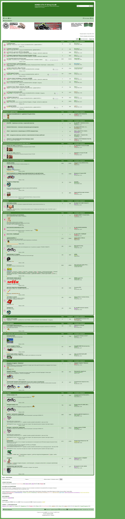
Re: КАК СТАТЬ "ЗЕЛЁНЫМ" (80, 233)
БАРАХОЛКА (10, 440)
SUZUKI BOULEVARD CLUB (26, 209)
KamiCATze (76, 131)
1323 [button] (90, 39)
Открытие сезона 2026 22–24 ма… (81, 162)
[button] (77, 39)
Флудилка (40, 82)
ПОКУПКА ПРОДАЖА (27, 53)
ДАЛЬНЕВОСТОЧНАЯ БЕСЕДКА (44, 272)
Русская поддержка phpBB (48, 513)
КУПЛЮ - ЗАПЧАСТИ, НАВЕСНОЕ (40, 79)
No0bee (8, 79)
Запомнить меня (55, 479)
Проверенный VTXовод (7, 493)
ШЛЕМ (75, 254)
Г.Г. (36, 483)
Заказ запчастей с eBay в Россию (16, 68)
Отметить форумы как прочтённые (87, 36)
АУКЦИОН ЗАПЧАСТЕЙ (40, 463)
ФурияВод (29, 492)
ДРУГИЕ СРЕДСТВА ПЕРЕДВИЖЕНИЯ (16, 287)
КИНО (35, 271)
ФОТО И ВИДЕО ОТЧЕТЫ (13, 346)
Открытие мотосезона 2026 (15, 92)
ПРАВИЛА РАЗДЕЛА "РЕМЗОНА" (15, 363)
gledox (75, 308)
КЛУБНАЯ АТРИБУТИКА (13, 182)
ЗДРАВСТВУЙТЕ (12, 106)
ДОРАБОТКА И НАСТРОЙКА (23, 319)
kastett (75, 255)
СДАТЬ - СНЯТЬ (53, 454)
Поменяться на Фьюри (79, 325)
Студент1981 (9, 93)
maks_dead (76, 415)
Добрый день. (11, 43)
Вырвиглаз (23, 506)
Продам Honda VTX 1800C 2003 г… (81, 404)
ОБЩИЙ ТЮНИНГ (11, 371)
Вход (3, 477)
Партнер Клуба (55, 492)
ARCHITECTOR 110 (16, 293)
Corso (75, 73)
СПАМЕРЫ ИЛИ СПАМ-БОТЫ (80, 113)
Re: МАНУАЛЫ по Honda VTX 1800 (81, 145)
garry (75, 174)
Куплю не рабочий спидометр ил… (81, 414)
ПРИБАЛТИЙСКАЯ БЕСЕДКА (23, 273)
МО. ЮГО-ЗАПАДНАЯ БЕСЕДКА (18, 272)
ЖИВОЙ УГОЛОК (16, 284)
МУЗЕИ (39, 271)
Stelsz (8, 53)
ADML (13, 168)
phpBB (45, 512)
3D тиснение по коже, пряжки (80, 466)
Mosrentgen (76, 63)
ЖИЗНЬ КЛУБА (50, 64)
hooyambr (9, 59)
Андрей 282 (76, 58)
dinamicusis (9, 69)
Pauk (75, 86)
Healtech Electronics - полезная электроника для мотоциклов (23, 127)
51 (57, 60)
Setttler (8, 87)
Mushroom (76, 182)
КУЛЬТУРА (24, 271)
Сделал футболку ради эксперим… (82, 192)
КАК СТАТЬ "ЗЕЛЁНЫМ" (13, 234)
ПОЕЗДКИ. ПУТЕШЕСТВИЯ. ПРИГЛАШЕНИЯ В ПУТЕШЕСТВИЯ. (15, 333)
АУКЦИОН (9, 458)
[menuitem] (9, 18)
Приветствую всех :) (13, 97)
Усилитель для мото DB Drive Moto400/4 (18, 52)
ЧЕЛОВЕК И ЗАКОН (38, 59)
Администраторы (10, 492)
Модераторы (34, 492)
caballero (53, 506)
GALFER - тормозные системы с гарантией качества (20, 123)
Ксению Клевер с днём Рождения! (17, 63)
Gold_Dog (9, 44)
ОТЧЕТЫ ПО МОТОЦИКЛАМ (8, 323)
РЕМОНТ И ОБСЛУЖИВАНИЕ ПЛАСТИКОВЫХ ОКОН (20, 139)
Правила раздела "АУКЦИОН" (80, 457)
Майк (8, 102)
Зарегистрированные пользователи (72, 492)
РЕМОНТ (14, 319)
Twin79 (75, 297)
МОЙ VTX (37, 74)
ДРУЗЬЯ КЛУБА (6, 201)
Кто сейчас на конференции (9, 486)
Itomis (75, 91)
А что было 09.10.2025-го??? (15, 81)
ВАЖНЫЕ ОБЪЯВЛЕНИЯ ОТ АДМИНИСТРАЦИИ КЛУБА (21, 114)
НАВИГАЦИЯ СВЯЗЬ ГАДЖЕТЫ (15, 354)
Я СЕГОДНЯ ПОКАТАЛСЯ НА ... (15, 325)
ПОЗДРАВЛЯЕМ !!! (10, 65)
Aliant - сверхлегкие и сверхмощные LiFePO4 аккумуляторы (22, 131)
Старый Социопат (78, 67)
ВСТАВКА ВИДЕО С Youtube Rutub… (82, 214)
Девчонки (50, 492)
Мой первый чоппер (13, 73)
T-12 (13, 261)
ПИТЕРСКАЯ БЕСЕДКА (47, 271)
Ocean (16, 506)
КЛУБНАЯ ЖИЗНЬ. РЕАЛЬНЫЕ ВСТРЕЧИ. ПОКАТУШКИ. (34, 64)
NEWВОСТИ (10, 307)
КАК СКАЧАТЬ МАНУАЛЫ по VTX (15, 227)
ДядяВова (76, 441)
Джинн (65, 506)
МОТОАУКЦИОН (30, 463)
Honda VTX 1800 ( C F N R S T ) (14, 145)
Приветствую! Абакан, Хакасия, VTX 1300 (18, 86)
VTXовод (24, 492)
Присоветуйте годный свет (80, 371)
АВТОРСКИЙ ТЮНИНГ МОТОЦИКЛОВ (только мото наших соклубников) (25, 381)
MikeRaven (76, 238)
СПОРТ (53, 273)
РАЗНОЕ (14, 464)
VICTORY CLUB (51, 209)
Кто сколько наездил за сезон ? (81, 335)
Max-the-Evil (76, 319)
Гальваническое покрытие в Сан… (81, 381)
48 (52, 60)
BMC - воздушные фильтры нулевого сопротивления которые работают (26, 135)
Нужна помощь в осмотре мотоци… (82, 296)
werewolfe (76, 428)
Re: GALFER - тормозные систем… (81, 122)
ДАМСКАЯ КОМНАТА (36, 273)
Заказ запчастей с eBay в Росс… (81, 264)
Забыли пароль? (47, 479)
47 (50, 60)
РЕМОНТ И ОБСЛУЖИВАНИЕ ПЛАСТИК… (83, 138)
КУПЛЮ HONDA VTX (12, 395)
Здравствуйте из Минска (79, 237)
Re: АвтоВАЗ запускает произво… (81, 307)
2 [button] (81, 39)
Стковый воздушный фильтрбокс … (82, 394)
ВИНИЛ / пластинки (78, 277)
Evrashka (76, 135)
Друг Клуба (61, 492)
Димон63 (10, 497)
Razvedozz (76, 43)
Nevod (76, 506)
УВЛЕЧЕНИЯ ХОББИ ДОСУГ (14, 278)
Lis (74, 288)
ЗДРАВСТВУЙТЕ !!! (38, 44)
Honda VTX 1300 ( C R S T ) (13, 153)
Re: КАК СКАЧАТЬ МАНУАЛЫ (80, 227)
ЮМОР (20, 271)
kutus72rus (76, 395)
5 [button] (86, 39)
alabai (32, 483)
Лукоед (8, 107)
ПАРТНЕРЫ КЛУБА (12, 203)
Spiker (8, 49)
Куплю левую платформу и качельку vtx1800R (20, 78)
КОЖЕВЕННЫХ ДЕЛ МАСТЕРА (14, 466)
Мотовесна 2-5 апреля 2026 (80, 173)
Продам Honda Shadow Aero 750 (81, 440)
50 (55, 60)
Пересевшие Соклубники (42, 492)
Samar (75, 467)
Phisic (8, 64)
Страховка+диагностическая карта (17, 58)
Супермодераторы (18, 492)
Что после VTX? (77, 287)
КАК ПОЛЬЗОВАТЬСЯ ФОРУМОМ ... (16, 215)
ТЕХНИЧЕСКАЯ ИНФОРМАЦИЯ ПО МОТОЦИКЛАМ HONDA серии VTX (16, 143)
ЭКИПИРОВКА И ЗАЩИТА (13, 254)
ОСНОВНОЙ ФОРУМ (29, 44)
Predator (76, 114)
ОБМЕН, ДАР (15, 454)
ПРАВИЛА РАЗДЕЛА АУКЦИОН (19, 463)
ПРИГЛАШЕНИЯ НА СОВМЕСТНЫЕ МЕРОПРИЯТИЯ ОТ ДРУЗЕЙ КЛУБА (25, 173)
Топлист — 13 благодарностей (9, 504)
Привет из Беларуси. (13, 48)
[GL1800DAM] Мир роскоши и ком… (82, 318)
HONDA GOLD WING (12, 318)
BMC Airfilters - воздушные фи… (81, 134)
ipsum (75, 203)
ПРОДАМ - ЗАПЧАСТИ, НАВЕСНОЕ (40, 53)
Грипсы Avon (11, 101)
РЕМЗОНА (5, 361)
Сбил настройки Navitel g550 (80, 353)
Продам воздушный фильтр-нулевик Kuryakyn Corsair (22, 55)
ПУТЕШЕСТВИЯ (11, 335)
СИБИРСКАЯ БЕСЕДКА (31, 272)
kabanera (76, 458)
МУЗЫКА (30, 271)
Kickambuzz (76, 127)
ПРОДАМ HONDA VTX (12, 404)
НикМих (76, 163)
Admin (75, 146)
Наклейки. (76, 181)
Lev (75, 382)
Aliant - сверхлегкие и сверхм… (81, 130)
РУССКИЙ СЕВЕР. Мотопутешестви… (82, 346)
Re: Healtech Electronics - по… (80, 126)
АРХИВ (8, 192)
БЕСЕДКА (37, 69)
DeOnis (75, 78)
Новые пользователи (84, 492)
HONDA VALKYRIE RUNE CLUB (40, 209)
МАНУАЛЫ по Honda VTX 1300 (80, 152)
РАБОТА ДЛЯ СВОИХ (46, 273)
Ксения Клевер (20, 483)
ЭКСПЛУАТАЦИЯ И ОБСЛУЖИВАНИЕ (39, 319)
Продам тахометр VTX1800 (80, 427)
